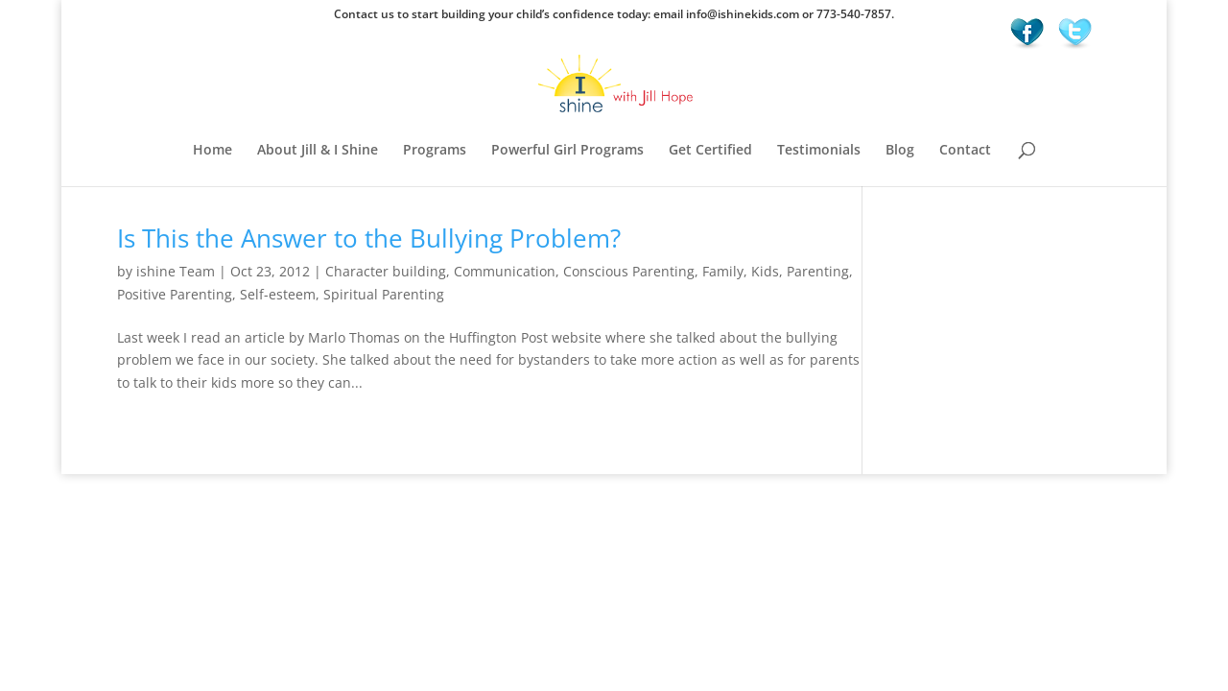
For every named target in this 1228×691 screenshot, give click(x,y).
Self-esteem (278, 294)
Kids (765, 271)
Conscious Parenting (629, 271)
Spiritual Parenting (383, 294)
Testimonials (819, 150)
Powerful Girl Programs (567, 150)
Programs (434, 150)
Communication (504, 271)
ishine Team (175, 271)
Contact (965, 150)
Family (723, 271)
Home (212, 150)
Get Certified (710, 150)
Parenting (818, 271)
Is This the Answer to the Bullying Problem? (369, 238)
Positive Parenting (174, 294)
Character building (385, 271)
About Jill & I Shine (317, 150)
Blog (900, 150)
